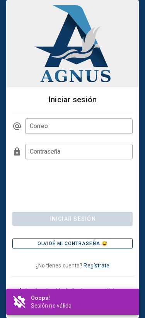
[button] (72, 243)
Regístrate (96, 265)
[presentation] (71, 184)
